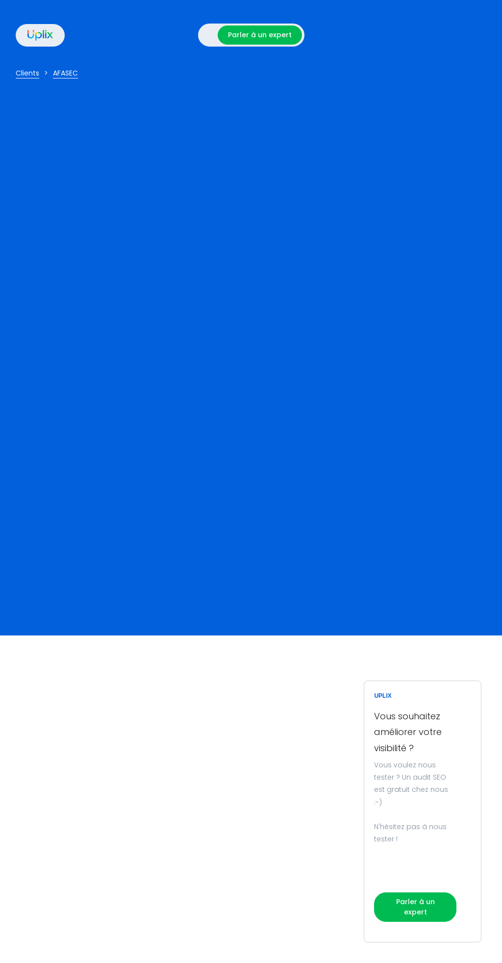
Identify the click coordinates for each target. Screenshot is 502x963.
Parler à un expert (260, 35)
